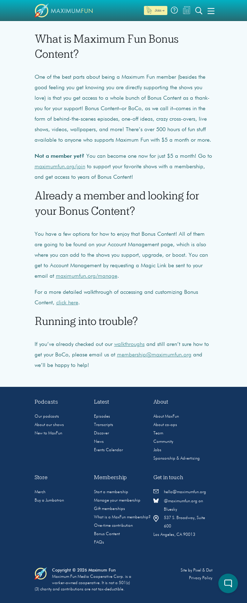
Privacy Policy (200, 578)
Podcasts (46, 402)
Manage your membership (117, 500)
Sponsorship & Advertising (176, 458)
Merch (40, 492)
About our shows (49, 425)
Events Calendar (108, 450)
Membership (110, 477)
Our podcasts (47, 416)
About (160, 402)
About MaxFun (166, 416)
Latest (101, 402)
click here (67, 303)
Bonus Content (107, 534)
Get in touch (168, 477)
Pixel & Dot (202, 570)
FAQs (99, 542)
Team (158, 433)
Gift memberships (109, 509)
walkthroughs (129, 344)
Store (41, 477)
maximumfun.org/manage (86, 276)
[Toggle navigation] (211, 10)
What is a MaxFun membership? (122, 517)
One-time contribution (113, 526)
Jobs (157, 450)
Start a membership (111, 492)
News (99, 442)
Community (163, 442)
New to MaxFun (48, 433)
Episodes (102, 416)
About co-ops (165, 425)
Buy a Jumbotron (49, 500)
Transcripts (103, 425)
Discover (101, 433)
